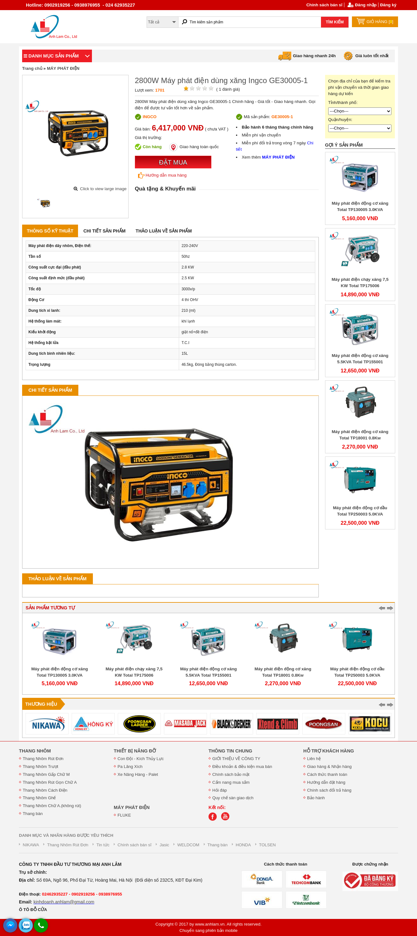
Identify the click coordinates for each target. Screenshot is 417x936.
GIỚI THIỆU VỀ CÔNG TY (236, 758)
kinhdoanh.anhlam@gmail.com (63, 901)
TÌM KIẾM (335, 22)
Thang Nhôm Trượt (40, 766)
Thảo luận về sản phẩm (164, 230)
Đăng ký (388, 5)
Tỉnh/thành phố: (343, 102)
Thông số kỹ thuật (50, 230)
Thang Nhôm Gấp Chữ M (46, 774)
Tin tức (102, 844)
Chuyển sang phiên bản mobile (208, 930)
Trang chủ (32, 68)
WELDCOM (188, 844)
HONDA (243, 844)
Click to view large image (103, 188)
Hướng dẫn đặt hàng (326, 782)
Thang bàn (33, 813)
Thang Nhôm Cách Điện (45, 790)
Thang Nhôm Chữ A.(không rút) (52, 805)
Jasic (164, 844)
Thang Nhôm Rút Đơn (43, 758)
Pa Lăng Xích (130, 766)
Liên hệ (314, 758)
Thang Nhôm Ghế (39, 797)
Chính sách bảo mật (230, 774)
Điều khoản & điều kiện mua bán (242, 766)
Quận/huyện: (340, 119)
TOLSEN (267, 844)
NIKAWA (31, 844)
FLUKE (124, 815)
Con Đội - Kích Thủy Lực (141, 758)
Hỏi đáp (219, 790)
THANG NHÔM (35, 750)
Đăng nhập (366, 5)
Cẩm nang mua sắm (231, 782)
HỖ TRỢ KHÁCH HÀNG (328, 750)
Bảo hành (316, 797)
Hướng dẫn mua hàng (162, 175)
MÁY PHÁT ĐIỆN (63, 68)
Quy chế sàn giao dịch (232, 797)
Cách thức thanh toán (327, 774)
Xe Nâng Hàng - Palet (138, 774)
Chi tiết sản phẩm (104, 230)
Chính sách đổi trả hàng (329, 790)
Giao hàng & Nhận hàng (329, 766)
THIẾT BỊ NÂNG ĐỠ (135, 750)
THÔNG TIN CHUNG (230, 750)
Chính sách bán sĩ (324, 5)
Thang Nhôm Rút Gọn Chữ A (50, 782)
